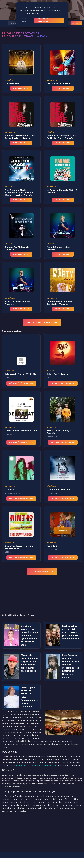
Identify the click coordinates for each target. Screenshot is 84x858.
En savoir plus (21, 79)
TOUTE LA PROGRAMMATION (42, 313)
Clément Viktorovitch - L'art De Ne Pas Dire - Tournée (20, 130)
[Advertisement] (42, 587)
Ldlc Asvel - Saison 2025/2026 (21, 368)
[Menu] (4, 14)
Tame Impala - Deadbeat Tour (21, 424)
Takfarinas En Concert (58, 75)
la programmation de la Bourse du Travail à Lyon (33, 756)
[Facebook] (42, 851)
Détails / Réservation (21, 377)
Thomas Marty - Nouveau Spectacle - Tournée (60, 296)
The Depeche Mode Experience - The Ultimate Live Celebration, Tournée (19, 186)
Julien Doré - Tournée (58, 368)
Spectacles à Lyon (42, 562)
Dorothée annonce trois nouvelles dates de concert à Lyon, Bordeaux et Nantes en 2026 (29, 626)
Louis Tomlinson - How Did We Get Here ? (19, 540)
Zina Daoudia (12, 75)
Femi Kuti (52, 539)
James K (9, 483)
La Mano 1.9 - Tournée (58, 483)
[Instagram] (34, 851)
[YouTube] (49, 851)
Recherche (76, 14)
